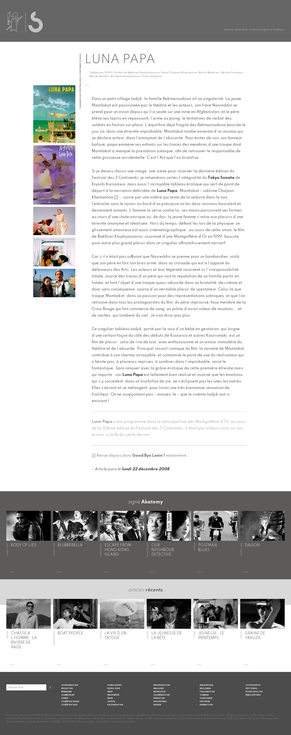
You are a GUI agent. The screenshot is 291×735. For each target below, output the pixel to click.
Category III (253, 685)
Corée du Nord (70, 701)
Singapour (206, 685)
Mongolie (159, 692)
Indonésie (113, 695)
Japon (111, 701)
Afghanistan (69, 685)
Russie (157, 705)
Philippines (160, 701)
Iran (110, 698)
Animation (206, 705)
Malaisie (158, 688)
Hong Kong (114, 685)
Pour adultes (254, 692)
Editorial (252, 688)
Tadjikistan (207, 692)
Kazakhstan (115, 705)
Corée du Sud (69, 705)
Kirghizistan (161, 685)
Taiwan (204, 695)
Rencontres (253, 695)
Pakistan (159, 698)
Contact (129, 721)
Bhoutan (67, 688)
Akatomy (152, 502)
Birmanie (66, 692)
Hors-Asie (113, 688)
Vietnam (205, 701)
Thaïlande (206, 698)
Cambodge (67, 695)
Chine (64, 698)
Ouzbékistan (161, 695)
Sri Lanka (205, 688)
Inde (110, 692)
